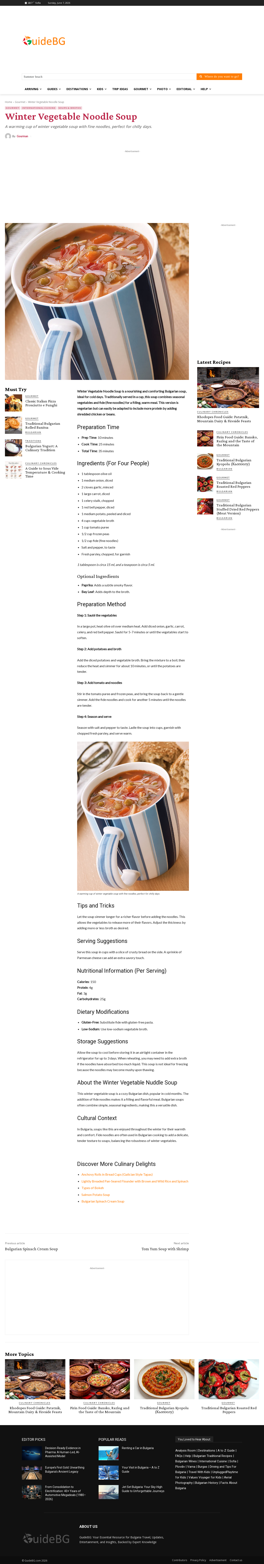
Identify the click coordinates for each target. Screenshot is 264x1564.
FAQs (179, 1456)
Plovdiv (180, 1466)
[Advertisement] (165, 40)
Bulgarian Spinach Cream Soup (102, 1201)
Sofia (232, 1461)
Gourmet (20, 102)
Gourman (22, 136)
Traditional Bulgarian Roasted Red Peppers (234, 484)
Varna (191, 1466)
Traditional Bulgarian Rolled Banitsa (42, 425)
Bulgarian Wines (186, 1461)
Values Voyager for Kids (205, 1477)
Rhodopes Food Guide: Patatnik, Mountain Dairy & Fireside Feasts (224, 419)
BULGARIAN (33, 432)
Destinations (206, 1450)
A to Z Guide (226, 1450)
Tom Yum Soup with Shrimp (165, 1249)
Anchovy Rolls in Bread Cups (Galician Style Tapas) (117, 1174)
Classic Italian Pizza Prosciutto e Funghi (41, 403)
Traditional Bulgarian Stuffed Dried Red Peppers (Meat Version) (238, 509)
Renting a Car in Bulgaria (138, 1447)
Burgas (202, 1466)
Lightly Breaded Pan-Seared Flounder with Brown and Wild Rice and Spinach (134, 1181)
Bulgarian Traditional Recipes (212, 1456)
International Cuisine (39, 108)
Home (8, 102)
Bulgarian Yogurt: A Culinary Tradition (41, 448)
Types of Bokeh (92, 1188)
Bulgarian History (206, 1482)
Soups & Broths (70, 108)
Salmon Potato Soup (95, 1195)
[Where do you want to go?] (219, 76)
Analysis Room (185, 1450)
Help (188, 1456)
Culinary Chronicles (41, 463)
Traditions (33, 441)
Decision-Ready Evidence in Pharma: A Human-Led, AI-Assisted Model (63, 1452)
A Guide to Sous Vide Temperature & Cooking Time (45, 472)
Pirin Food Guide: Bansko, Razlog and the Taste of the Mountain (237, 441)
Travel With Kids (199, 1472)
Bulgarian (224, 468)
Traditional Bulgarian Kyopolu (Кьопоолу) (234, 462)
